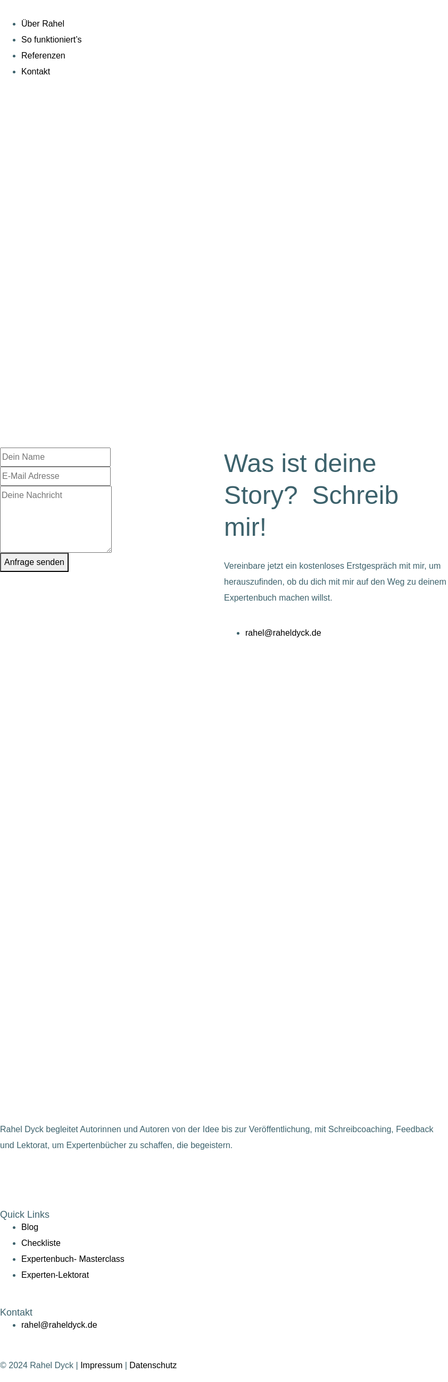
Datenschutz (153, 1365)
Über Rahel (42, 23)
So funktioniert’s (51, 39)
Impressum (101, 1365)
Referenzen (43, 55)
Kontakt (35, 71)
